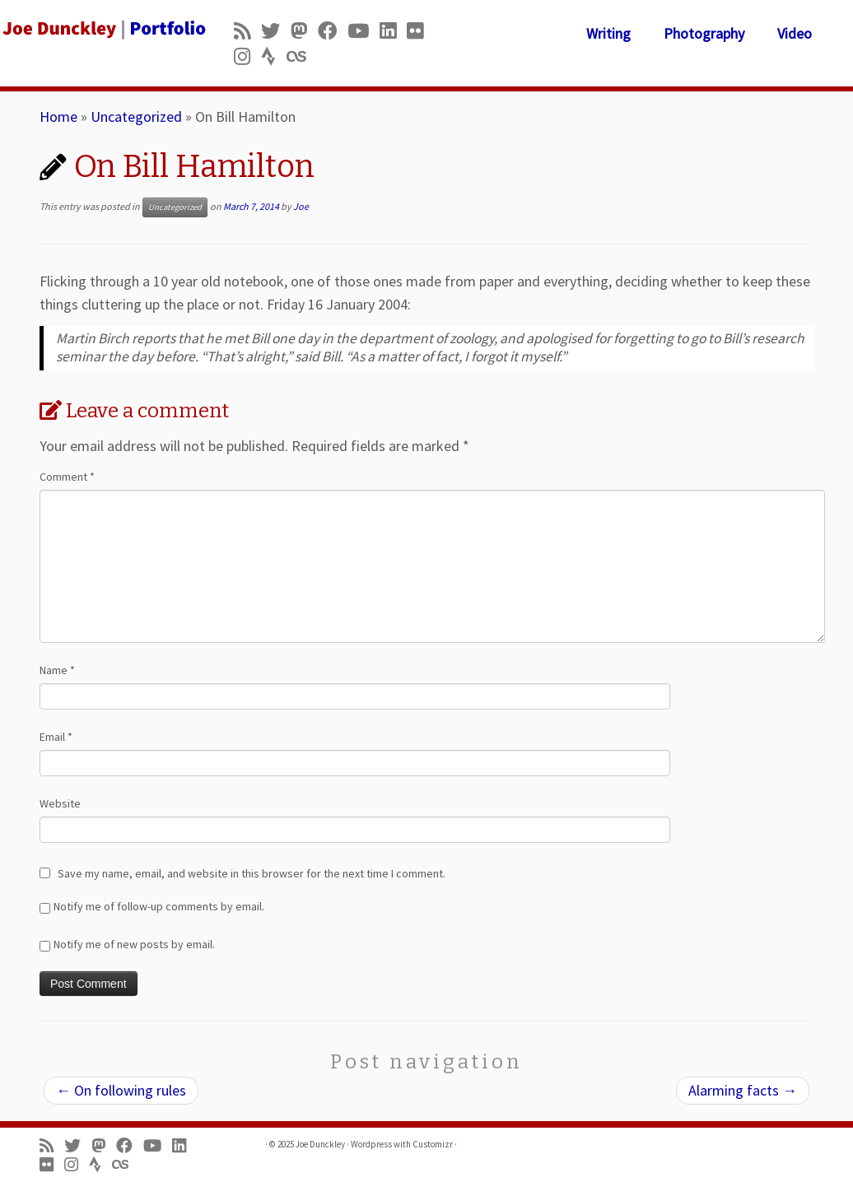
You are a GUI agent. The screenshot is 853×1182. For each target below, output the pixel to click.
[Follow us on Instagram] (247, 56)
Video (794, 33)
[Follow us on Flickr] (420, 31)
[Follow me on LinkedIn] (393, 31)
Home (58, 116)
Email (56, 736)
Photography (704, 33)
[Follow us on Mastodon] (304, 31)
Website (60, 803)
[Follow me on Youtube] (363, 31)
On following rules (121, 1090)
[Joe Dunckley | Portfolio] (99, 28)
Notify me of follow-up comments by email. (159, 906)
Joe (301, 206)
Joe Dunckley (320, 1144)
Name (57, 670)
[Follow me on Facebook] (332, 31)
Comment (67, 476)
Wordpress (371, 1144)
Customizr (433, 1144)
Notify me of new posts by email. (134, 944)
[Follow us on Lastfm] (301, 56)
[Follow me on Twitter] (276, 31)
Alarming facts (742, 1090)
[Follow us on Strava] (274, 56)
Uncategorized (136, 116)
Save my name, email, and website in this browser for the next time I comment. (251, 873)
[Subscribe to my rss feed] (247, 31)
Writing (608, 33)
